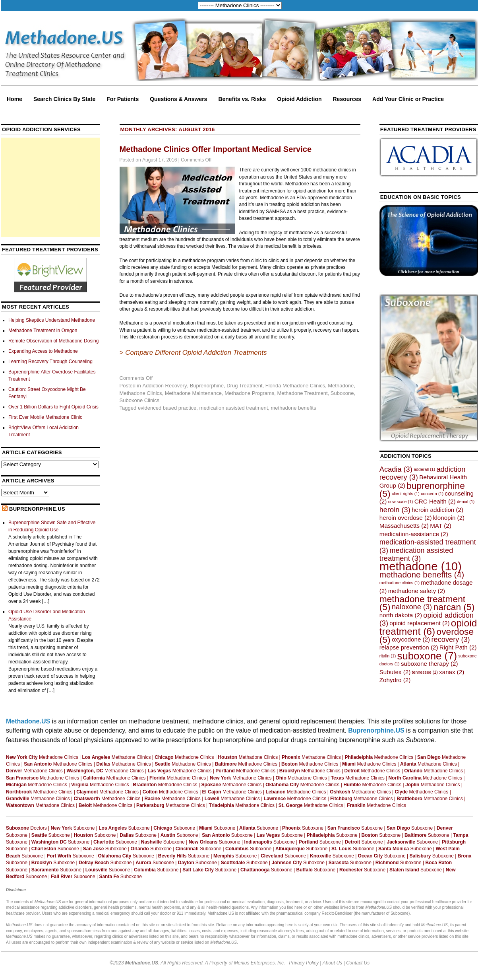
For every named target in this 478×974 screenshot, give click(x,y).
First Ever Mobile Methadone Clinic (45, 417)
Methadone (341, 386)
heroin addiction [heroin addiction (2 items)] (437, 509)
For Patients (122, 99)
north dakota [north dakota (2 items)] (400, 615)
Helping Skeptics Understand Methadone (51, 320)
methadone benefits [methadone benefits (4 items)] (421, 574)
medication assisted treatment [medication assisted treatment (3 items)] (416, 554)
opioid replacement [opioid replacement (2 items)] (419, 623)
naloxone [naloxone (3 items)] (412, 607)
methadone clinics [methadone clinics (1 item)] (399, 582)
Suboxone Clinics (139, 400)
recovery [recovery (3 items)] (451, 639)
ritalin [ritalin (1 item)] (387, 655)
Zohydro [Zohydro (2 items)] (395, 680)
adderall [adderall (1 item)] (424, 469)
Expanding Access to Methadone (43, 351)
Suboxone (342, 393)
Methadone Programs (249, 393)
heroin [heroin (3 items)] (394, 509)
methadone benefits (293, 408)
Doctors (26, 828)
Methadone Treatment (302, 393)
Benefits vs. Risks (242, 99)
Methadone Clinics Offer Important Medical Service (216, 149)
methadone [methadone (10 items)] (420, 566)
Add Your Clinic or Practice (408, 99)
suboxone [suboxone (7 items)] (427, 655)
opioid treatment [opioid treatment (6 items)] (428, 627)
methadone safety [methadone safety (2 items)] (416, 590)
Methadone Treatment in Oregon (42, 330)
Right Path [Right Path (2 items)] (458, 647)
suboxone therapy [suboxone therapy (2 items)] (429, 663)
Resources (347, 99)
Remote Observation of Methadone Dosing (53, 341)
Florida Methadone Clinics (295, 386)
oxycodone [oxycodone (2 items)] (411, 639)
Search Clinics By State (64, 99)
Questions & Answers (178, 99)
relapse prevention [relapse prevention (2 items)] (408, 647)
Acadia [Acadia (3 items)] (395, 469)
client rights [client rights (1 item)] (406, 493)
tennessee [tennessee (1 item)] (425, 672)
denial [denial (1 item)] (465, 501)
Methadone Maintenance (193, 393)
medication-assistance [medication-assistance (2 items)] (413, 534)
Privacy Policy (304, 963)
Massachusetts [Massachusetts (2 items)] (404, 525)
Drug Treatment (244, 386)
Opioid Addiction (299, 99)
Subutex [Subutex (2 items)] (395, 672)
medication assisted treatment (233, 408)
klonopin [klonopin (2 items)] (448, 517)
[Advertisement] (50, 187)
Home (14, 99)
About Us (332, 963)
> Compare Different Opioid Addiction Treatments (193, 352)
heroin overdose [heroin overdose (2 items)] (405, 517)
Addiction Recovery (164, 386)
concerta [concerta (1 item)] (432, 493)
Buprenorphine (207, 386)
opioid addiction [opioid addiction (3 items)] (426, 619)
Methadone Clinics (141, 393)
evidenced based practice (167, 408)
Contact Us (358, 963)
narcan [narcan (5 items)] (454, 607)
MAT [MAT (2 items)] (440, 525)
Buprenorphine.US (37, 509)
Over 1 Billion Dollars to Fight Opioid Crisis (53, 407)
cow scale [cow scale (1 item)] (400, 501)
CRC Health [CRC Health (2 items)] (435, 501)
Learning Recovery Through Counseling (50, 361)
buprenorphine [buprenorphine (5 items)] (422, 489)
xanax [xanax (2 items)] (451, 672)
